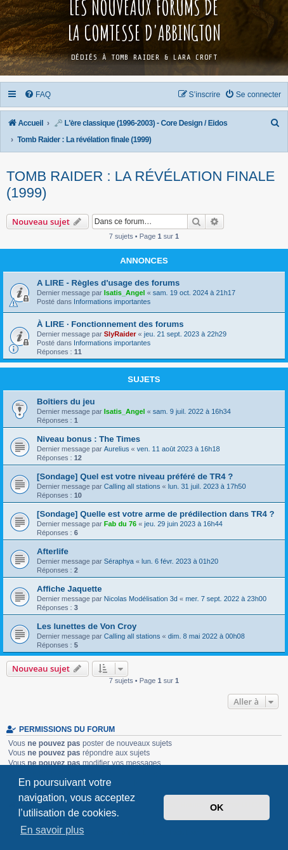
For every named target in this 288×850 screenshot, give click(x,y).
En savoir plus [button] (52, 830)
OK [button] (217, 807)
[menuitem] (38, 94)
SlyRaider (120, 334)
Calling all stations (132, 486)
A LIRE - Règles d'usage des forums (108, 283)
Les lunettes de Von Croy (86, 626)
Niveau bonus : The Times (88, 439)
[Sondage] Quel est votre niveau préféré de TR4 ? (135, 476)
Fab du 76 (120, 524)
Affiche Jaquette (69, 589)
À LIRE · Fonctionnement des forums (110, 324)
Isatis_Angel (124, 292)
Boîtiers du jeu (66, 401)
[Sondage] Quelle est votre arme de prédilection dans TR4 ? (155, 514)
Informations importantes (112, 301)
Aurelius (116, 449)
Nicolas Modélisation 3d (141, 598)
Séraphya (119, 561)
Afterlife (53, 551)
